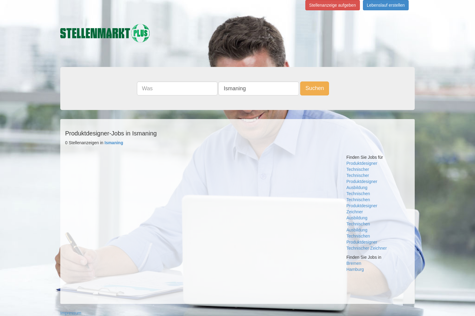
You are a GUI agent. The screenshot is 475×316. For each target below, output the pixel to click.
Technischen (358, 193)
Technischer (358, 169)
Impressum (70, 313)
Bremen (354, 263)
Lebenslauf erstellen (386, 5)
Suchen (314, 88)
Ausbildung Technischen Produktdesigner (362, 236)
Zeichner (355, 211)
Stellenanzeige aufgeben (332, 5)
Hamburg (355, 269)
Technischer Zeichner (367, 248)
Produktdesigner (362, 163)
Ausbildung (357, 187)
